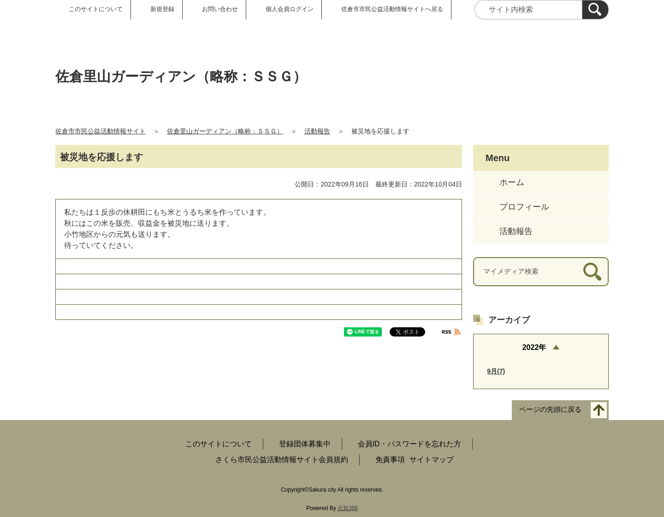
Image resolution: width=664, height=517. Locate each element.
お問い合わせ (220, 9)
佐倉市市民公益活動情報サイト (100, 131)
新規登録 (162, 9)
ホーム (511, 182)
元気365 (348, 508)
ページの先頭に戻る (550, 410)
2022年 (534, 347)
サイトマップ (431, 459)
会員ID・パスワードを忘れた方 (409, 444)
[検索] (595, 9)
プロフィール (524, 206)
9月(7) (496, 371)
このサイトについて (96, 9)
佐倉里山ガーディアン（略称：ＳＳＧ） (225, 131)
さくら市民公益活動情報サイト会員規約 (281, 459)
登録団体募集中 (305, 444)
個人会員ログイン (290, 9)
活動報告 (317, 131)
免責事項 (390, 459)
